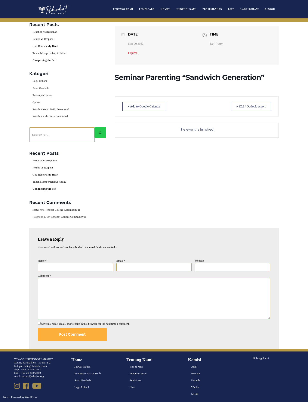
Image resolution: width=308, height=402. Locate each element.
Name (42, 260)
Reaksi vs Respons (43, 38)
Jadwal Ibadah (82, 366)
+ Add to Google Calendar (145, 106)
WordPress (31, 397)
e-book (270, 9)
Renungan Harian (42, 95)
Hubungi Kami (186, 9)
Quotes (36, 102)
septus (36, 209)
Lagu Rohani (249, 9)
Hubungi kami (261, 358)
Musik (194, 394)
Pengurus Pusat (138, 373)
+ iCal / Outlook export (250, 106)
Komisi (165, 9)
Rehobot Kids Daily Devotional (50, 116)
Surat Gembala (41, 88)
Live (231, 9)
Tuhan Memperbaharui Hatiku (49, 53)
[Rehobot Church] (53, 9)
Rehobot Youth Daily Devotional (51, 109)
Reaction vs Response (45, 31)
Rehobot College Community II (62, 209)
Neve (6, 397)
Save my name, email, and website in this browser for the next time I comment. (85, 323)
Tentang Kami (123, 9)
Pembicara (147, 9)
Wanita (195, 387)
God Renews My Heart (45, 46)
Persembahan (212, 9)
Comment (44, 275)
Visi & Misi (136, 366)
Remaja (195, 373)
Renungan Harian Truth (87, 373)
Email (120, 260)
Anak (194, 366)
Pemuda (195, 380)
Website (199, 260)
